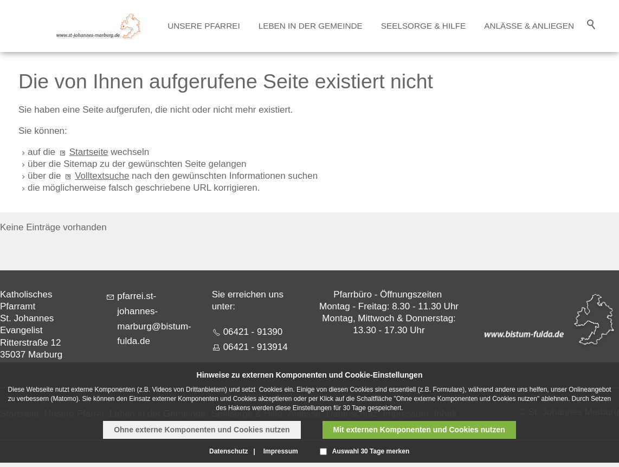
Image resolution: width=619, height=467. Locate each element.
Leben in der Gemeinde (311, 25)
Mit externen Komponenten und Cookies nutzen (419, 429)
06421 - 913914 (255, 347)
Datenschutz (228, 451)
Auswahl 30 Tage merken (371, 451)
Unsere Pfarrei (203, 25)
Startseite (88, 152)
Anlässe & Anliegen (529, 25)
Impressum (280, 451)
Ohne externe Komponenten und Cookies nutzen (201, 429)
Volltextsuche (102, 176)
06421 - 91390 (253, 332)
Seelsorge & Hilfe (423, 25)
